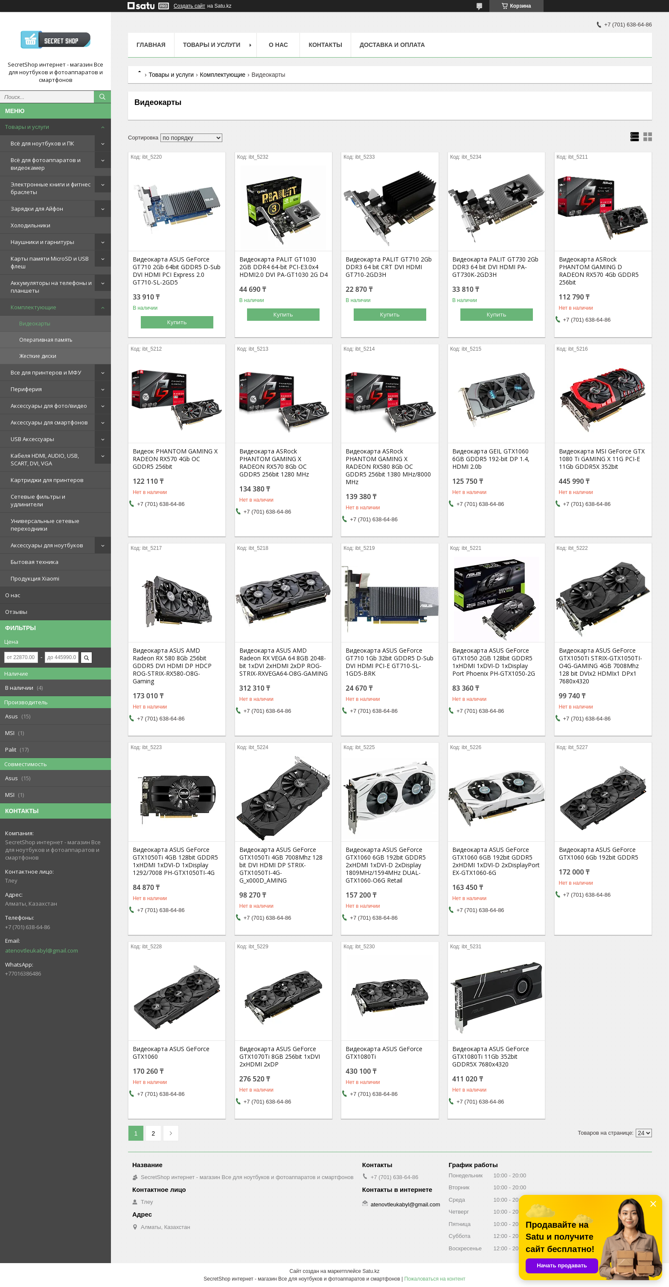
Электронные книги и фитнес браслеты (50, 188)
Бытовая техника (34, 562)
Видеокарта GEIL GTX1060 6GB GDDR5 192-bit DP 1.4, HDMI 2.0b (490, 459)
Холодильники (30, 225)
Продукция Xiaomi (35, 578)
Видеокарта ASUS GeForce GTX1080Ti (384, 1052)
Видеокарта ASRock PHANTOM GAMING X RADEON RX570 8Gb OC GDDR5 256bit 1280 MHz (274, 462)
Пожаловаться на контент (434, 1279)
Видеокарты (34, 323)
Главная (151, 44)
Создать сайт (189, 6)
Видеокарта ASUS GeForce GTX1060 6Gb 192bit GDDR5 (598, 853)
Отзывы (16, 612)
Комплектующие (33, 307)
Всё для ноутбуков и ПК (42, 143)
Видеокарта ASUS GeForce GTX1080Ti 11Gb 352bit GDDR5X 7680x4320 (490, 1056)
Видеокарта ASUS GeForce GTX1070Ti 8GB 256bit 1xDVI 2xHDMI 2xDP (279, 1056)
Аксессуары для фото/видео (49, 406)
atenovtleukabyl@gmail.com (41, 950)
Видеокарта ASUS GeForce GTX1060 (171, 1052)
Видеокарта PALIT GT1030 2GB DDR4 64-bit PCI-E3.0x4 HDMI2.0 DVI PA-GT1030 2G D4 (283, 267)
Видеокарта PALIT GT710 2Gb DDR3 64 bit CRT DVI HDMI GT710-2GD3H (389, 267)
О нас (12, 595)
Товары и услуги (27, 127)
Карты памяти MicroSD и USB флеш (50, 262)
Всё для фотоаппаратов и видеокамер (46, 163)
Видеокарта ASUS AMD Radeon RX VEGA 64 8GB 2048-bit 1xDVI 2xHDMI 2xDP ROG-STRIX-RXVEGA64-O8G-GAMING (283, 662)
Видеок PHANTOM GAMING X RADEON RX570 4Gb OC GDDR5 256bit (175, 459)
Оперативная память (46, 339)
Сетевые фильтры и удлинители (38, 500)
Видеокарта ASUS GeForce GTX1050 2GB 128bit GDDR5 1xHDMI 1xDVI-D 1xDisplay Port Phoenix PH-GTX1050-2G (493, 662)
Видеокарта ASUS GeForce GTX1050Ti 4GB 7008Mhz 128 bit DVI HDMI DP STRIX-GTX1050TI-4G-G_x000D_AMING (281, 865)
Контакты (325, 44)
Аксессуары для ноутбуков (47, 545)
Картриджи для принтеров (47, 480)
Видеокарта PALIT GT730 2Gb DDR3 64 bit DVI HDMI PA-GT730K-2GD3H (495, 267)
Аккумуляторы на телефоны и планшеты (51, 286)
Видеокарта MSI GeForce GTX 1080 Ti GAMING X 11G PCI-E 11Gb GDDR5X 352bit (602, 459)
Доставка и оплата (392, 44)
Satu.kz (370, 1271)
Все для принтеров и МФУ (46, 372)
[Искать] (102, 96)
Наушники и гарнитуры (42, 242)
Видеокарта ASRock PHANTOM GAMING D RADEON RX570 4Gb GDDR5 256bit (599, 271)
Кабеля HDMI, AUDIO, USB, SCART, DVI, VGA (45, 459)
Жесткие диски (37, 356)
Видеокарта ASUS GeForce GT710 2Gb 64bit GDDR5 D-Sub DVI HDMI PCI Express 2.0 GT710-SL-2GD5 (177, 271)
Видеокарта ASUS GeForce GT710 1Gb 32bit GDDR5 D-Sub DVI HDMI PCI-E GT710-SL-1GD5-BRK (389, 662)
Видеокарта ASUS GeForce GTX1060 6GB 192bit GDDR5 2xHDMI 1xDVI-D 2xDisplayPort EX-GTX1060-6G (496, 861)
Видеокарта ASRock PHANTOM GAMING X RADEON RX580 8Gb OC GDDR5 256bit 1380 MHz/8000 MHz (388, 466)
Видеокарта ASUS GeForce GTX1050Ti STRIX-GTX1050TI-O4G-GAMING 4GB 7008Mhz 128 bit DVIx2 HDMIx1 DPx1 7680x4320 (600, 666)
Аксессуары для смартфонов (49, 422)
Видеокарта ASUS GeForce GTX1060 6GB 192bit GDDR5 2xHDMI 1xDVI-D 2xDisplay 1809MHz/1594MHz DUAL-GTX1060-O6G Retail (386, 865)
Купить (177, 322)
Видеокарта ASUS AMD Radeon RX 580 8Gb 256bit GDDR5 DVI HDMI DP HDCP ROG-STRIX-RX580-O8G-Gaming (172, 666)
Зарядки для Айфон (37, 208)
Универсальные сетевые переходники (45, 524)
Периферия (26, 389)
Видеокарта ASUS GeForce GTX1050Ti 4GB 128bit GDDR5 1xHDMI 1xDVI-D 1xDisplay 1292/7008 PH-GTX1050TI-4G (175, 861)
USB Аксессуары (32, 439)
